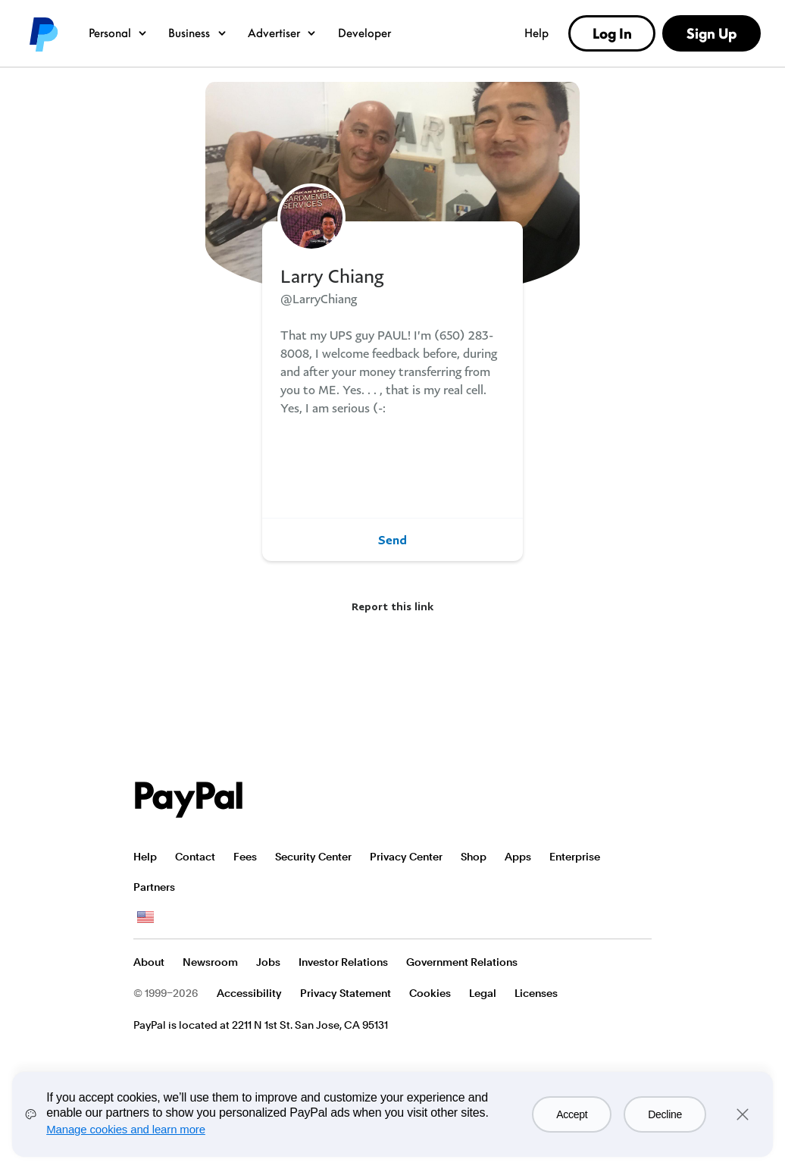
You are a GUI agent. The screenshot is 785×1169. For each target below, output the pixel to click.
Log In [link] (612, 33)
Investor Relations (343, 962)
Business (198, 32)
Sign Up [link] (711, 33)
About (148, 962)
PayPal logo (42, 33)
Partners (154, 887)
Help (536, 32)
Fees (245, 857)
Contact (195, 857)
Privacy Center (406, 857)
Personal (119, 32)
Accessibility (249, 993)
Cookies (430, 993)
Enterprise (574, 857)
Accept (571, 1114)
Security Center (313, 857)
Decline (665, 1114)
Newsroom (210, 962)
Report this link (392, 606)
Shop (473, 857)
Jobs (268, 962)
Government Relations (462, 962)
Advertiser (282, 32)
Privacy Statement (345, 993)
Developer (364, 32)
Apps (518, 857)
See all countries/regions (145, 917)
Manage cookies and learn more (125, 1129)
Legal (482, 993)
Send (392, 539)
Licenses (536, 993)
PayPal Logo (188, 800)
